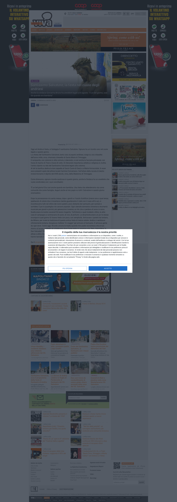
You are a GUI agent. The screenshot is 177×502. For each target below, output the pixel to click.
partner (63, 235)
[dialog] (88, 251)
